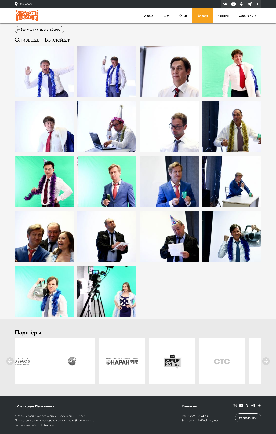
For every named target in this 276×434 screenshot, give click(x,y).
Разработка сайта (26, 425)
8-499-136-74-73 (197, 416)
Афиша (149, 15)
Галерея (202, 15)
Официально (247, 15)
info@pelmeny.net (207, 421)
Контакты (223, 15)
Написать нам (248, 418)
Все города (26, 4)
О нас (183, 15)
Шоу (166, 15)
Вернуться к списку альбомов (38, 30)
